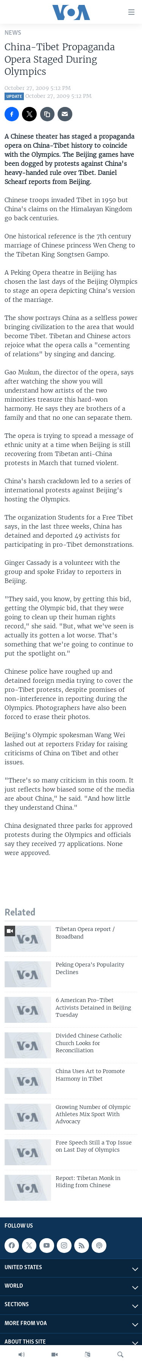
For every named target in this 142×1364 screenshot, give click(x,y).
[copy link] (47, 114)
